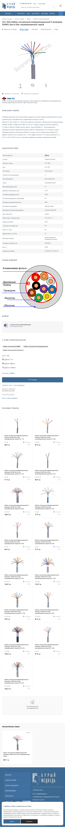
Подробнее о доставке (8, 391)
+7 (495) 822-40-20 (25, 3)
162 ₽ (17, 688)
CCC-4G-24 (37, 616)
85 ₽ (6, 760)
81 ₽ (48, 619)
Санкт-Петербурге (12, 398)
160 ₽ (17, 514)
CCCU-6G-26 (7, 616)
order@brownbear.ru (41, 794)
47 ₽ (48, 444)
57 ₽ (48, 654)
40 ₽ (17, 444)
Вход (34, 3)
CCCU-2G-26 (38, 477)
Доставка (44, 14)
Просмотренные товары (11, 727)
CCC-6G (37, 547)
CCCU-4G (37, 442)
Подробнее (29, 821)
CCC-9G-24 (7, 582)
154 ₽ (17, 654)
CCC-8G (6, 477)
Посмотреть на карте (38, 800)
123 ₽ (48, 584)
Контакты (21, 14)
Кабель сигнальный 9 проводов (13, 350)
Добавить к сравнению (12, 94)
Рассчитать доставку (8, 394)
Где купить (36, 14)
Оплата (52, 14)
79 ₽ (17, 619)
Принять (12, 821)
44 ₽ (17, 549)
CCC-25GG (6, 512)
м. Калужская (20, 385)
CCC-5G (37, 651)
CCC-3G (6, 547)
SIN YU (47, 155)
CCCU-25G (37, 582)
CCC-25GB (6, 651)
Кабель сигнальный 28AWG (11, 347)
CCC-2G (6, 442)
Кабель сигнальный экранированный (36, 347)
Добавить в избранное (31, 94)
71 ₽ (17, 479)
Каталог (9, 14)
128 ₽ (17, 584)
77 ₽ (48, 514)
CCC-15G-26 (7, 686)
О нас (28, 14)
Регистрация (41, 3)
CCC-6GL (37, 512)
